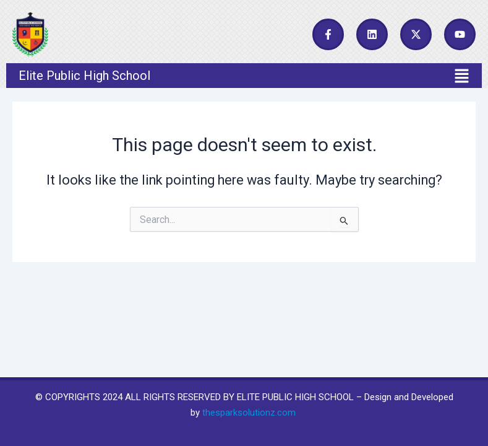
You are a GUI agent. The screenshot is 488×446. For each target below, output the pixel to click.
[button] (244, 75)
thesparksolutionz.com (249, 412)
